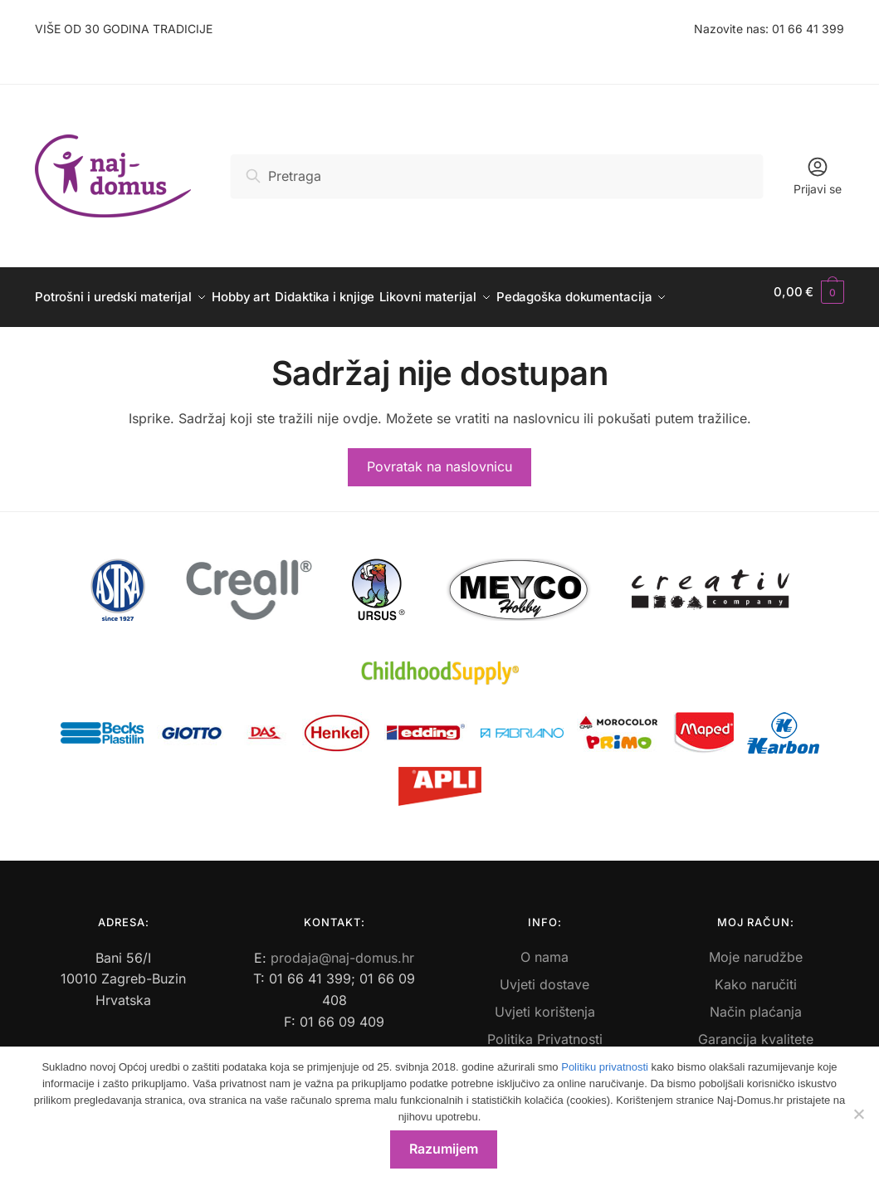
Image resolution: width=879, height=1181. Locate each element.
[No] (858, 1113)
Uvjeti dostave (544, 974)
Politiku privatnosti (604, 1067)
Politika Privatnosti (545, 1029)
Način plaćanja (756, 1001)
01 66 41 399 (808, 29)
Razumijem (443, 1148)
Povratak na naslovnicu (439, 456)
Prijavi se (818, 175)
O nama (544, 947)
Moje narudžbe (756, 947)
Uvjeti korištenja (545, 1001)
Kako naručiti (756, 974)
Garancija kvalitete (755, 1029)
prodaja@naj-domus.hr (342, 947)
